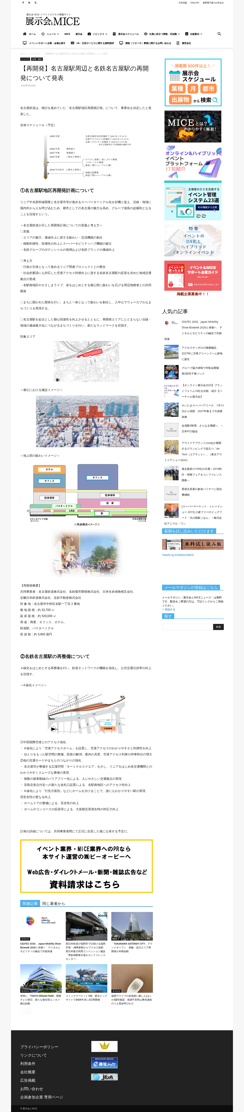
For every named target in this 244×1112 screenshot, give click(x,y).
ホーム (23, 53)
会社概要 (27, 1071)
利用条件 (27, 1063)
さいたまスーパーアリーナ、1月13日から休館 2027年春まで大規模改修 (203, 411)
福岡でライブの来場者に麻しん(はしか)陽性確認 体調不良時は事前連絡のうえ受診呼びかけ (131, 999)
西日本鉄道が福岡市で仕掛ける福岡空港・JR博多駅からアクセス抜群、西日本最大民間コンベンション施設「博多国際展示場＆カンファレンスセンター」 (86, 951)
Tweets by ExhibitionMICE (178, 555)
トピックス (97, 34)
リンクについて (33, 1055)
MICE (67, 34)
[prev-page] (22, 1011)
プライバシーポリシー (39, 1046)
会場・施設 (37, 59)
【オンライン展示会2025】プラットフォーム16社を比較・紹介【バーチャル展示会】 (202, 390)
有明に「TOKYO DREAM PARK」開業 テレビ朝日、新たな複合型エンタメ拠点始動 (42, 999)
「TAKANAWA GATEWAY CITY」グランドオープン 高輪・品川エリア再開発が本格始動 (131, 947)
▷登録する (168, 609)
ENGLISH (195, 2)
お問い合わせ (31, 1088)
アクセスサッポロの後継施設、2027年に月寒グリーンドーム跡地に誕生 (202, 353)
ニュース (50, 34)
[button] (219, 34)
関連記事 (30, 903)
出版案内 (193, 34)
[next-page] (28, 1011)
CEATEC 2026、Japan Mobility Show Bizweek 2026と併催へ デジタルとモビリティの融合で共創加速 (40, 947)
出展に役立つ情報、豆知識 (162, 34)
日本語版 (183, 2)
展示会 (78, 34)
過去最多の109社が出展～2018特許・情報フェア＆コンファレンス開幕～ (202, 474)
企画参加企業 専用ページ (41, 1097)
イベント (25, 938)
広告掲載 (27, 1080)
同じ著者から (53, 903)
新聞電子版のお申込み (213, 2)
